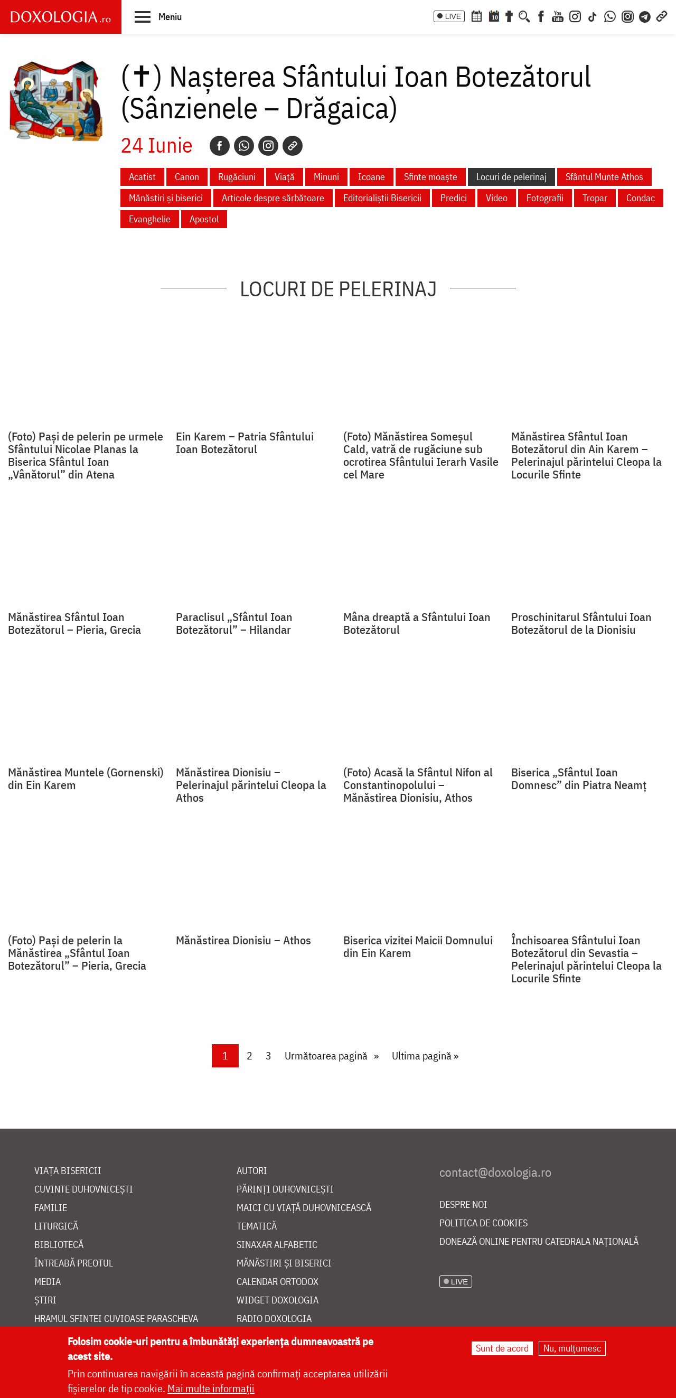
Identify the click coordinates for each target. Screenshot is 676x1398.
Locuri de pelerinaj (511, 177)
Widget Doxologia (277, 1300)
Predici (453, 198)
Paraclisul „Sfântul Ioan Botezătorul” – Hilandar (234, 623)
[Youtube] (557, 15)
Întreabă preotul (73, 1263)
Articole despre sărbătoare (273, 198)
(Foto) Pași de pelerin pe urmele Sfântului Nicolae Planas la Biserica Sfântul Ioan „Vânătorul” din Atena (85, 455)
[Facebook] (541, 15)
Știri (45, 1300)
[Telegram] (645, 15)
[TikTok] (592, 15)
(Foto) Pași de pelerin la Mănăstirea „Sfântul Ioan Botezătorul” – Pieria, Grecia (77, 953)
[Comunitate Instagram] (627, 15)
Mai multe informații (211, 1388)
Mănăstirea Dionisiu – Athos (243, 940)
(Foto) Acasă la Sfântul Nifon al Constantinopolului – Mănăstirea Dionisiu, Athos (418, 785)
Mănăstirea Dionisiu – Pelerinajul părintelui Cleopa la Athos (251, 785)
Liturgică (56, 1226)
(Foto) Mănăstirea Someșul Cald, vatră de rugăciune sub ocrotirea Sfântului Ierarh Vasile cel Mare (421, 455)
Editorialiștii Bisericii (382, 198)
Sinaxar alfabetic (277, 1245)
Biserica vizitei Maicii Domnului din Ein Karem (418, 946)
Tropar (595, 198)
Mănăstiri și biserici (166, 198)
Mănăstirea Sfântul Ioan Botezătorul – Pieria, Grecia (74, 623)
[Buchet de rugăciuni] (509, 15)
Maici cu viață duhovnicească (304, 1208)
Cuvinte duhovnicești (83, 1189)
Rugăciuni (237, 177)
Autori (252, 1171)
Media (47, 1282)
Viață (285, 177)
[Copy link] (293, 146)
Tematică (257, 1226)
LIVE (453, 16)
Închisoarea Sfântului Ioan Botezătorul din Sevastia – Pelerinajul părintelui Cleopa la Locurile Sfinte (586, 959)
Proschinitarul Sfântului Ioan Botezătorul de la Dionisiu (581, 623)
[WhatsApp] (610, 15)
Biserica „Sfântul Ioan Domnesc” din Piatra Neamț (578, 778)
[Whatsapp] (244, 146)
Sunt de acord (502, 1348)
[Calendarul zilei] (493, 15)
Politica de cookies (483, 1223)
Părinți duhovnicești (285, 1189)
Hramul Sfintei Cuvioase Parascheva (116, 1319)
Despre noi (463, 1205)
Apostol (204, 219)
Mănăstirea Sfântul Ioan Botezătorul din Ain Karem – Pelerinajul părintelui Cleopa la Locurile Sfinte (586, 455)
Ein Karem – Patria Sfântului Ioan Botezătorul (245, 442)
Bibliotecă (58, 1245)
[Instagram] (575, 15)
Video (497, 198)
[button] (158, 16)
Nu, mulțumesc (572, 1348)
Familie (50, 1208)
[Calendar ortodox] (476, 15)
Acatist (142, 177)
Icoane (371, 177)
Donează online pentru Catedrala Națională (539, 1241)
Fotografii (545, 198)
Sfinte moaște (430, 177)
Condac (640, 198)
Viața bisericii (67, 1171)
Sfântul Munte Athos (604, 177)
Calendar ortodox (277, 1282)
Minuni (326, 177)
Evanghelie (150, 219)
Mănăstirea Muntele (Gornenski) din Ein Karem (86, 778)
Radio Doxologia (274, 1319)
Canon (187, 177)
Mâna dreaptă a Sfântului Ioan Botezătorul (417, 623)
